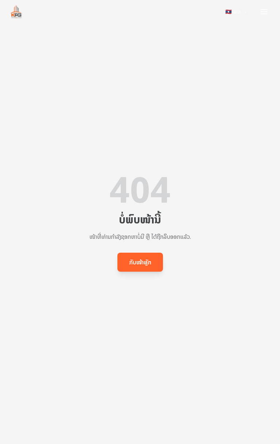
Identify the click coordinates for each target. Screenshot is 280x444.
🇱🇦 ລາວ (236, 11)
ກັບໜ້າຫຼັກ (140, 262)
